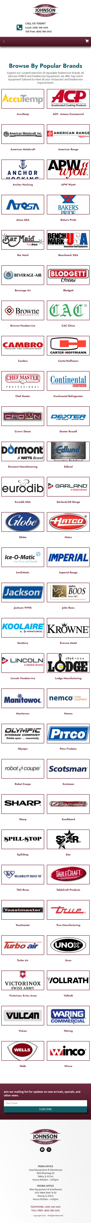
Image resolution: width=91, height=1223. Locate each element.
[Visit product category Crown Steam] (22, 420)
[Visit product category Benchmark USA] (68, 244)
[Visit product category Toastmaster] (22, 914)
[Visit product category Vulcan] (22, 1020)
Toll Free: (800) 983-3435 (38, 31)
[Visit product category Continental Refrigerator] (68, 385)
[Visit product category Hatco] (68, 526)
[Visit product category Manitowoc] (22, 702)
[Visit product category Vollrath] (68, 985)
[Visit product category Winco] (68, 1055)
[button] (4, 41)
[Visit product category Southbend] (68, 808)
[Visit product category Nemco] (68, 702)
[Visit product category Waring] (68, 1020)
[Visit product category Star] (68, 843)
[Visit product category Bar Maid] (22, 244)
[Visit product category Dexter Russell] (68, 420)
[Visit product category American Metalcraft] (22, 138)
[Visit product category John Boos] (68, 597)
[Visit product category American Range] (68, 138)
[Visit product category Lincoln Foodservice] (22, 667)
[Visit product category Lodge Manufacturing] (68, 667)
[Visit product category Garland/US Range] (68, 491)
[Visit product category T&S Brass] (22, 879)
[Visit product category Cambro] (22, 350)
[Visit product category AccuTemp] (22, 103)
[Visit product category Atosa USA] (22, 209)
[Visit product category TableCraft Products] (68, 879)
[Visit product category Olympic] (22, 738)
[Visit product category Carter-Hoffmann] (68, 350)
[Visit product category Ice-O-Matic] (22, 561)
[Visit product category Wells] (22, 1055)
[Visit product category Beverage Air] (22, 279)
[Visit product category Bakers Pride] (68, 209)
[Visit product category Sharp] (22, 808)
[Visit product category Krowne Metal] (68, 632)
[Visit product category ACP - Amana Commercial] (68, 103)
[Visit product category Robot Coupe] (22, 773)
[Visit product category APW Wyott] (68, 174)
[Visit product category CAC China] (68, 315)
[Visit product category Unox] (68, 949)
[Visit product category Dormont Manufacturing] (22, 456)
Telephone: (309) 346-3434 (45, 1207)
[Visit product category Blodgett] (68, 279)
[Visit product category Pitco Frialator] (68, 738)
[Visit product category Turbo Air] (22, 949)
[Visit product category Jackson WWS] (22, 597)
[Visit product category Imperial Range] (68, 561)
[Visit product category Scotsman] (68, 773)
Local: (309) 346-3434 (36, 27)
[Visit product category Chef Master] (22, 385)
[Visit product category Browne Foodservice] (22, 315)
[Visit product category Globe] (22, 526)
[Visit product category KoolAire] (22, 632)
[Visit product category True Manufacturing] (68, 914)
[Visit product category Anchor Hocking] (22, 174)
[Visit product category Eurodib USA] (22, 491)
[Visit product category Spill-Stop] (22, 843)
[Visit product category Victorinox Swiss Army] (22, 985)
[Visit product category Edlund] (68, 456)
